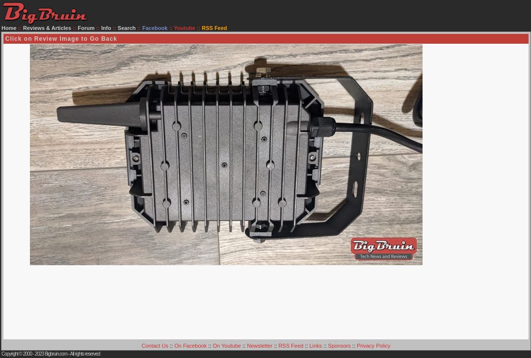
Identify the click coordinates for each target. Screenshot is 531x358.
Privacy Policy (373, 346)
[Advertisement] (489, 191)
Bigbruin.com (56, 354)
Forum (86, 28)
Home (9, 28)
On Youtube (226, 346)
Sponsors (339, 346)
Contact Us (155, 346)
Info (106, 28)
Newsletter (259, 346)
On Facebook (190, 346)
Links (315, 346)
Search (127, 28)
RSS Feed (290, 346)
